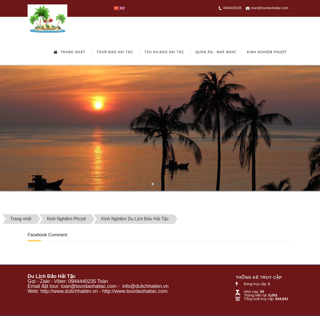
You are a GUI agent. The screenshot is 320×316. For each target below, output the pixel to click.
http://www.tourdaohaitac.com (134, 291)
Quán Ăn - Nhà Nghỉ (215, 52)
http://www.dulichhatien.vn (69, 291)
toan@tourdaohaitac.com (269, 8)
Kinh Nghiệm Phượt (267, 52)
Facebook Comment (47, 234)
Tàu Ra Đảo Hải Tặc (164, 52)
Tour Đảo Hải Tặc (115, 52)
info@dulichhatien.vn (145, 286)
